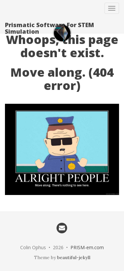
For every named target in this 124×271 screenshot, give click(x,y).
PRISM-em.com (87, 247)
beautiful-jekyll (73, 257)
